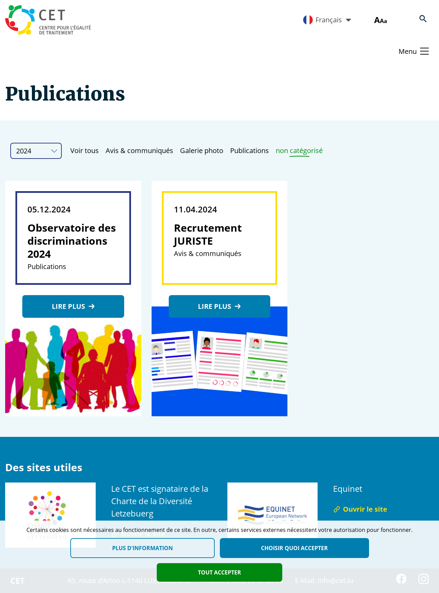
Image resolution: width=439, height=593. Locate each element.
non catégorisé (299, 150)
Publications (249, 150)
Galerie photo (201, 150)
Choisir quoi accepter (294, 548)
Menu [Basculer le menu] (408, 51)
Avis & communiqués (139, 150)
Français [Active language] (327, 20)
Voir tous (84, 150)
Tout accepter (219, 572)
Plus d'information (142, 548)
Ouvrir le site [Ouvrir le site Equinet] (360, 509)
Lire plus (73, 306)
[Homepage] (48, 20)
